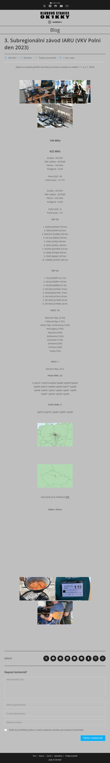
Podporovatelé (71, 756)
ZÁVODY (27, 57)
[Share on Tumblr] (88, 658)
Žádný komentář (47, 57)
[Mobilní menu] (55, 22)
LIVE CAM (55, 3)
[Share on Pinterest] (60, 658)
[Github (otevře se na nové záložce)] (55, 6)
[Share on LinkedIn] (67, 658)
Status (41, 756)
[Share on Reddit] (81, 658)
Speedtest (58, 756)
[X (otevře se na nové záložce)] (44, 6)
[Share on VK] (74, 658)
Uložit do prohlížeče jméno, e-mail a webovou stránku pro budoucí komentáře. (46, 729)
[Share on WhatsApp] (103, 658)
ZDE (67, 497)
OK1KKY (12, 57)
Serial (49, 756)
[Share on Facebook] (53, 658)
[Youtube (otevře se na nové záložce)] (61, 6)
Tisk (34, 756)
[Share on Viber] (96, 658)
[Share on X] (46, 658)
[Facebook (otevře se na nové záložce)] (50, 6)
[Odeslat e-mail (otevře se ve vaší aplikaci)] (66, 6)
